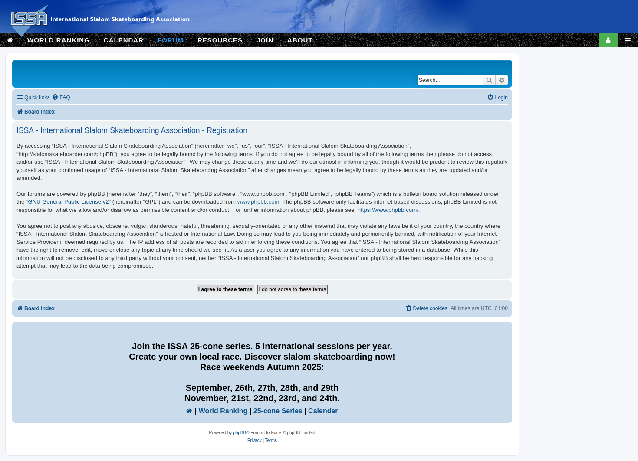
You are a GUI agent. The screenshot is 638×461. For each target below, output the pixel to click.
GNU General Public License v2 (68, 201)
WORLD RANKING (58, 40)
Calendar (323, 411)
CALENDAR (124, 40)
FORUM (171, 40)
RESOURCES (220, 40)
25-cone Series (278, 411)
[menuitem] (61, 98)
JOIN (265, 40)
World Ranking (223, 411)
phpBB (239, 432)
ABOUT (299, 40)
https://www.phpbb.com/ (388, 210)
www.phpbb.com (258, 201)
